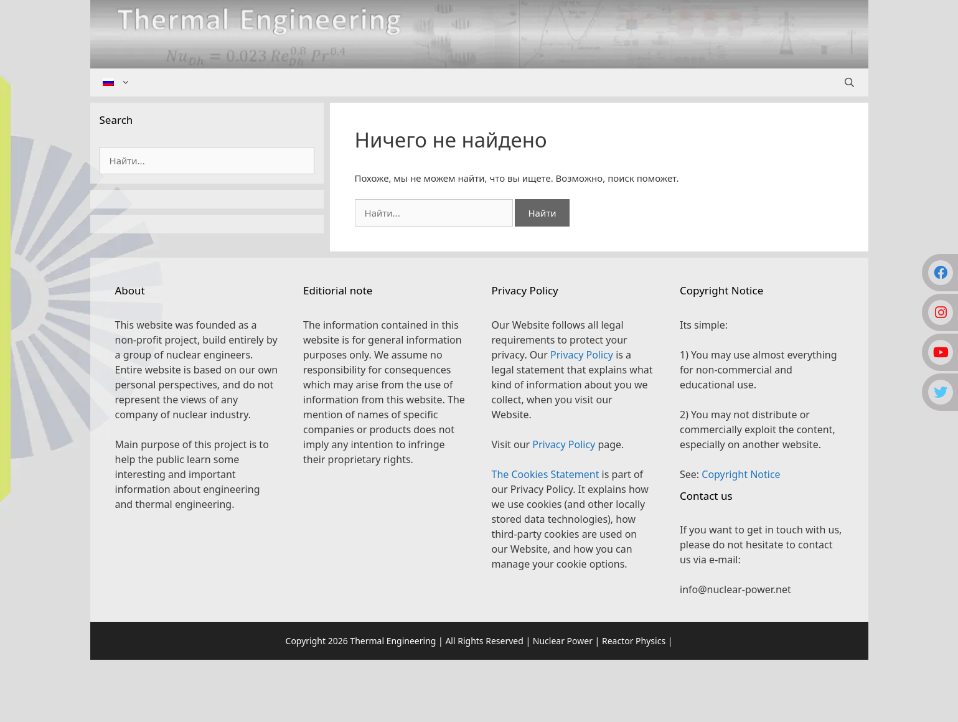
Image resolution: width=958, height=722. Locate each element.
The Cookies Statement (545, 474)
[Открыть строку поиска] (849, 82)
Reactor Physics (633, 641)
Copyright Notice (741, 474)
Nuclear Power (563, 641)
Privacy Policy (581, 355)
